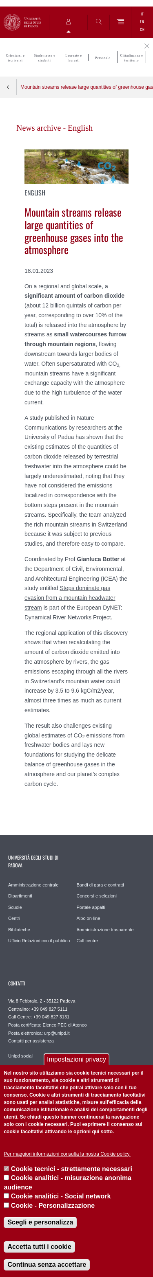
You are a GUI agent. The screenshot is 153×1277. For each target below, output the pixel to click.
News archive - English (54, 127)
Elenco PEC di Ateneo (64, 1024)
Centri (14, 918)
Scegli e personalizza (40, 1222)
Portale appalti (91, 907)
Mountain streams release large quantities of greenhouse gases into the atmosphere (86, 87)
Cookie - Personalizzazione (53, 1205)
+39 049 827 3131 (51, 1016)
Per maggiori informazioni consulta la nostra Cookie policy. (67, 1154)
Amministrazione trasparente (105, 929)
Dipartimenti (20, 895)
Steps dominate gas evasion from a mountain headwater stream (69, 598)
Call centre (87, 940)
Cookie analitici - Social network (61, 1196)
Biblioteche (19, 929)
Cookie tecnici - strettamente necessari (71, 1168)
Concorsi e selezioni (97, 895)
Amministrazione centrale (33, 884)
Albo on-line (88, 918)
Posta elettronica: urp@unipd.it (39, 1033)
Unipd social (20, 1055)
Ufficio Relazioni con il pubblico (39, 940)
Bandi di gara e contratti (100, 884)
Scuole (15, 907)
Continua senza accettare (46, 1264)
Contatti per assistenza (31, 1040)
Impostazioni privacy (76, 1059)
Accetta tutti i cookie (39, 1246)
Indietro (8, 87)
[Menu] (120, 22)
